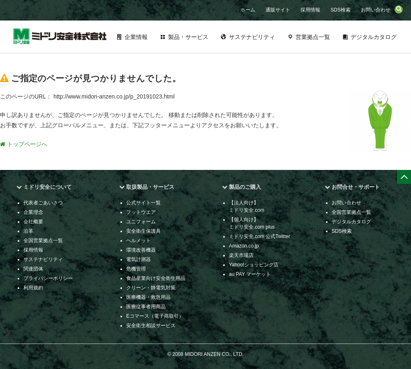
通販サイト (278, 10)
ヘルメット (138, 240)
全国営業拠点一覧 (43, 240)
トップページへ (23, 144)
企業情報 (136, 37)
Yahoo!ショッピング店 (254, 265)
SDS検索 (340, 10)
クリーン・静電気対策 (150, 288)
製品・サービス (188, 37)
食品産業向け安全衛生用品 (155, 278)
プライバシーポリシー (48, 278)
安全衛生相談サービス (150, 325)
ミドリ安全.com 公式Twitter (259, 236)
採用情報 (310, 10)
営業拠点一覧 (313, 37)
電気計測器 (138, 259)
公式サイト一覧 (143, 203)
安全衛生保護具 (143, 231)
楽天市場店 (241, 255)
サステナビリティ (252, 37)
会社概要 (33, 222)
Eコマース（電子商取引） (155, 316)
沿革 (28, 231)
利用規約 (33, 288)
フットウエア (141, 212)
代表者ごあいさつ (43, 203)
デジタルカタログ (374, 37)
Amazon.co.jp (244, 246)
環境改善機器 (141, 250)
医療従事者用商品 (146, 306)
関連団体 (33, 269)
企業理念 (33, 212)
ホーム (247, 10)
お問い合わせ (375, 10)
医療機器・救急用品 (148, 297)
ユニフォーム (141, 222)
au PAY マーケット (250, 274)
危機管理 (136, 269)
